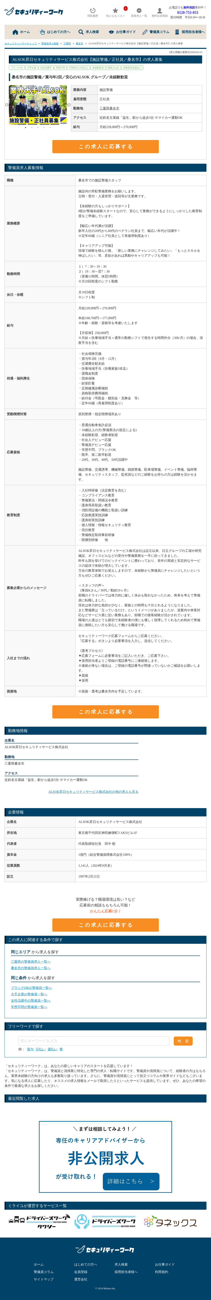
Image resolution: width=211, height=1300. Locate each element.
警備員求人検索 (50, 43)
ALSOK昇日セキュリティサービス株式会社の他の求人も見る (93, 791)
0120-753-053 (187, 13)
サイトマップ (44, 1279)
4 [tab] (44, 128)
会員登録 (80, 1272)
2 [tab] (32, 128)
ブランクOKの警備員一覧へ (31, 988)
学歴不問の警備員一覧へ (29, 1007)
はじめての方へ (55, 32)
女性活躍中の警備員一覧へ (30, 1000)
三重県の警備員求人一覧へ (30, 961)
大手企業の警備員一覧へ (29, 994)
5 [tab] (50, 128)
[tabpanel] (38, 105)
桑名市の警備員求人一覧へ (30, 968)
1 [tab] (25, 128)
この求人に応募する (106, 146)
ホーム (21, 32)
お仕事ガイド (122, 32)
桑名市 (79, 43)
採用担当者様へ (190, 32)
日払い (41, 1049)
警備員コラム (155, 32)
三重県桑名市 (109, 108)
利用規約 (161, 1272)
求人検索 (89, 32)
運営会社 (80, 1279)
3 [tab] (38, 128)
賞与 (30, 1049)
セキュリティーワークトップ (21, 43)
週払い (52, 1049)
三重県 (67, 43)
